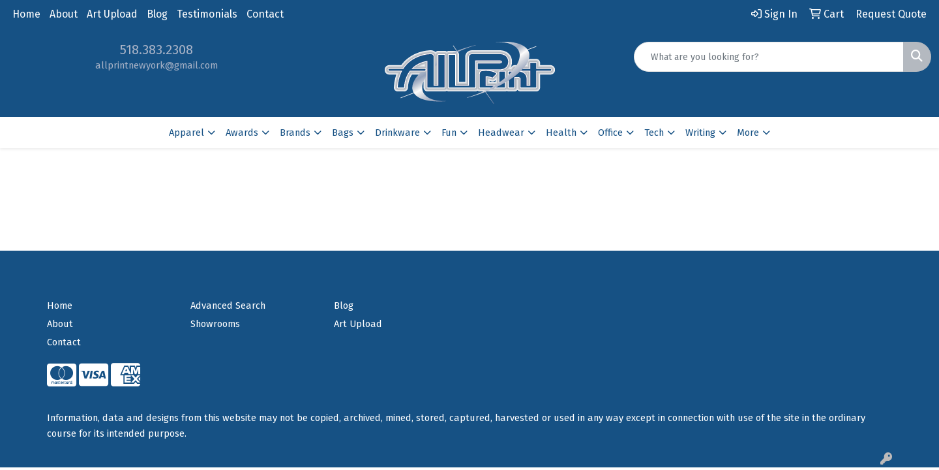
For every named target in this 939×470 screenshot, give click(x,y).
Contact (265, 14)
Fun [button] (448, 132)
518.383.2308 (156, 49)
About (64, 14)
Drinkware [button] (397, 132)
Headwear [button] (501, 132)
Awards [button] (242, 132)
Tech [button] (654, 132)
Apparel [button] (186, 132)
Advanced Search (227, 305)
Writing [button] (700, 132)
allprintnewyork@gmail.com (156, 65)
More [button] (748, 132)
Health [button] (561, 132)
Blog (157, 14)
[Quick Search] (769, 57)
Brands (295, 132)
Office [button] (610, 132)
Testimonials (207, 14)
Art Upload (112, 14)
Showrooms (215, 324)
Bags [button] (342, 132)
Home (26, 14)
